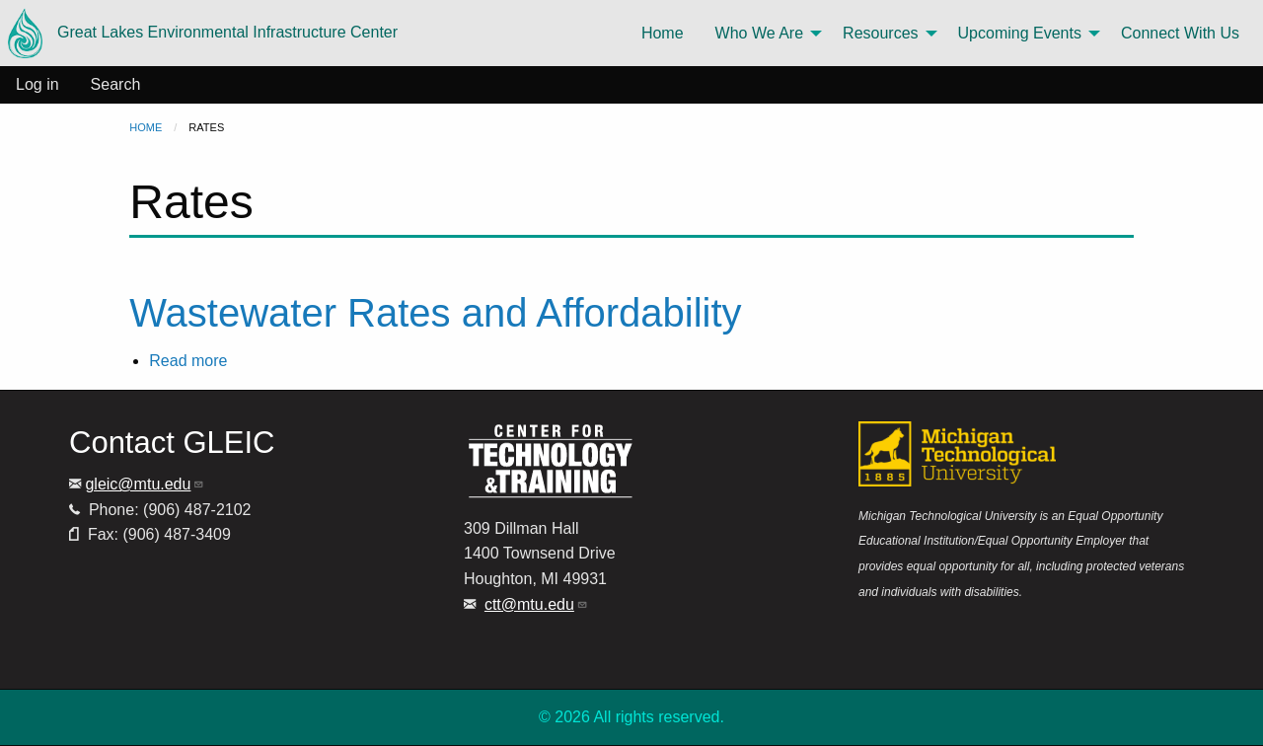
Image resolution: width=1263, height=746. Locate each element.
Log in (37, 84)
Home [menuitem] (662, 33)
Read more (188, 360)
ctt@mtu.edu (536, 604)
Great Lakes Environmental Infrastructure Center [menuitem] (203, 33)
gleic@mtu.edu (144, 484)
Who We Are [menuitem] (759, 33)
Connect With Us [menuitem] (1180, 33)
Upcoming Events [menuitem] (1019, 33)
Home (145, 127)
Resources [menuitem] (880, 33)
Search (116, 84)
